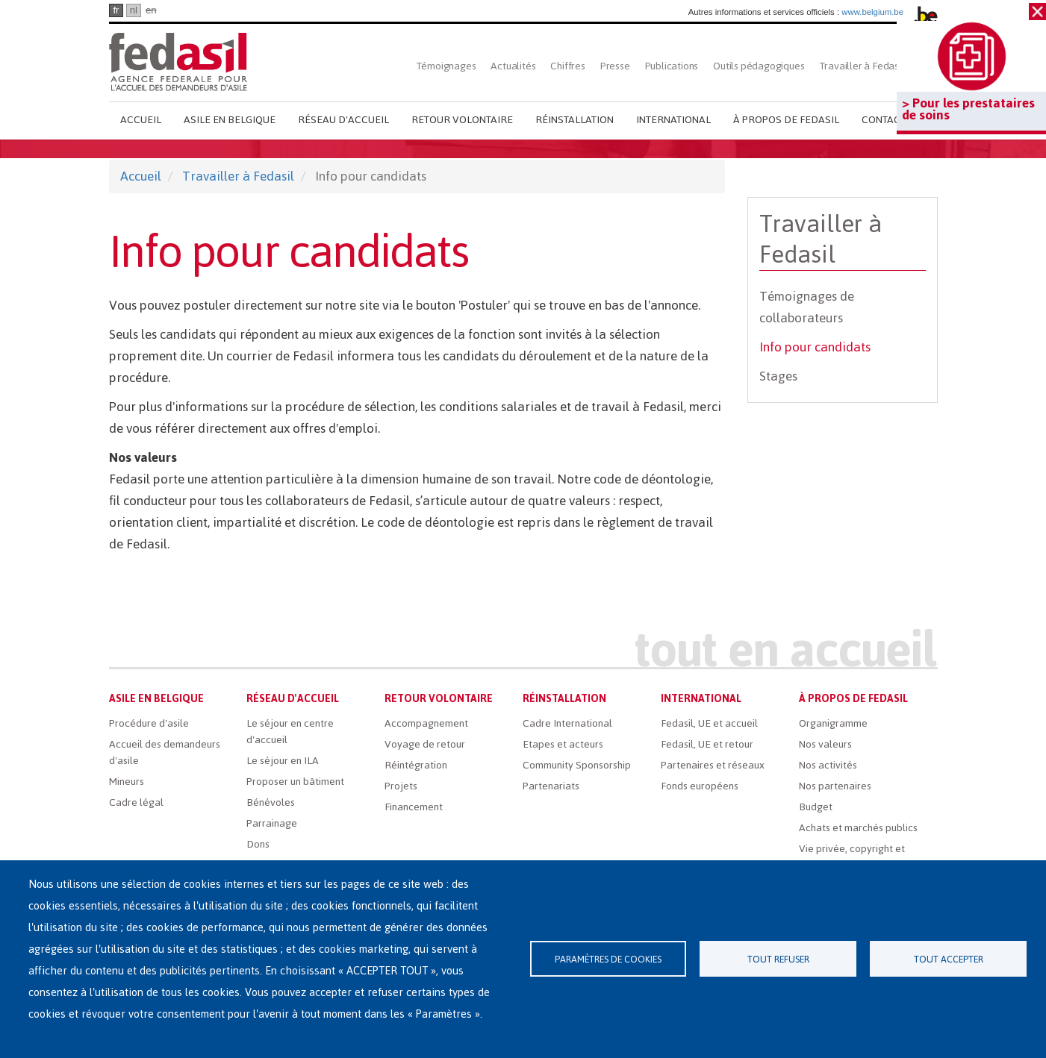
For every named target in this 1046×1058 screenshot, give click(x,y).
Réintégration (416, 765)
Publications (672, 66)
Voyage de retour (425, 744)
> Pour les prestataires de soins (968, 109)
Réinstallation (574, 120)
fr (116, 10)
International (673, 120)
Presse (615, 66)
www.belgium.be (872, 11)
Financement (414, 807)
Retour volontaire (462, 120)
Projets (401, 786)
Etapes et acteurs (563, 744)
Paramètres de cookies (608, 959)
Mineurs (126, 781)
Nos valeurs (825, 744)
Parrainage (271, 823)
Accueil (140, 120)
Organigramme (833, 723)
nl (133, 10)
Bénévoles (270, 802)
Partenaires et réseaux (713, 765)
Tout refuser (778, 959)
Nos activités (828, 765)
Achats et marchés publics (858, 828)
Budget (815, 807)
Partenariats (551, 786)
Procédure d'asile (149, 723)
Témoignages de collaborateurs (806, 307)
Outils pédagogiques (758, 66)
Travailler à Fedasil (862, 66)
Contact (884, 120)
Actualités (513, 66)
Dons (258, 844)
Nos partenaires (835, 786)
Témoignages (446, 66)
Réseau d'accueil (343, 120)
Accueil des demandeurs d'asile (164, 752)
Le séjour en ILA (282, 761)
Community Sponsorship (577, 765)
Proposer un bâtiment (295, 781)
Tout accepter (948, 959)
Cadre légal (136, 802)
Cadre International (567, 723)
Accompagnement (426, 723)
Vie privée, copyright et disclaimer (852, 857)
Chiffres (567, 66)
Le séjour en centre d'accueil (290, 731)
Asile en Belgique (229, 120)
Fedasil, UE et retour (707, 744)
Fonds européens (699, 786)
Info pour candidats (815, 347)
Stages (778, 376)
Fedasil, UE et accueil (709, 723)
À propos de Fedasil (786, 120)
